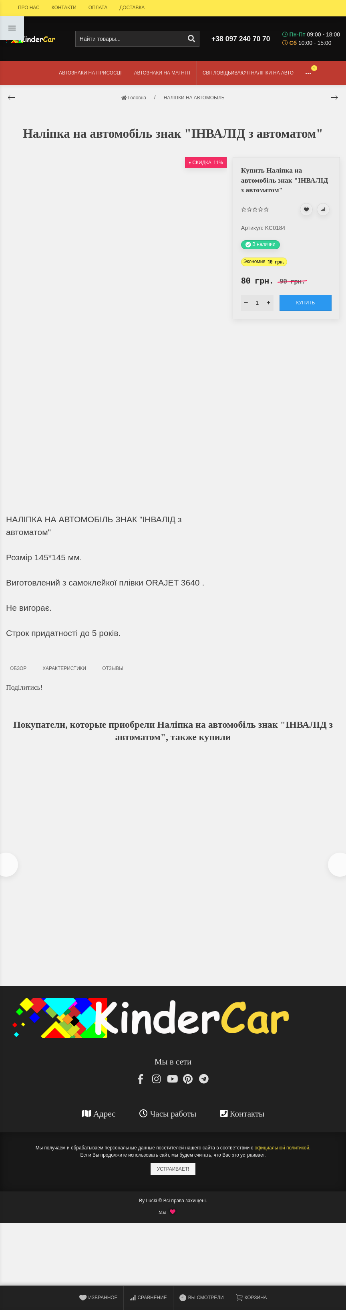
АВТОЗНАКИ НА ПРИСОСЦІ (90, 73)
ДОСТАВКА (132, 7)
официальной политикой (282, 1150)
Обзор (18, 668)
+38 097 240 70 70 (240, 39)
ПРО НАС (29, 7)
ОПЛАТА (98, 7)
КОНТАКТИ (64, 7)
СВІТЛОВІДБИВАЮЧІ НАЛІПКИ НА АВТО (248, 73)
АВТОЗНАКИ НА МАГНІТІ (162, 73)
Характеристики (64, 668)
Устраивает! (173, 1171)
